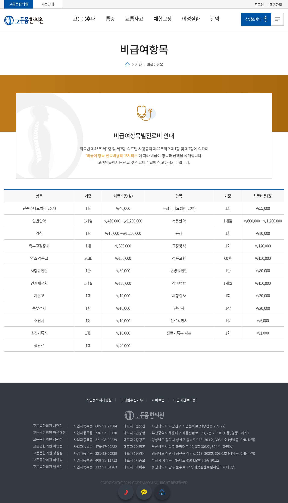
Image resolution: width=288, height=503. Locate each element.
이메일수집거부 (131, 399)
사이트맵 (158, 399)
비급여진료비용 (184, 399)
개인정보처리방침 (99, 399)
